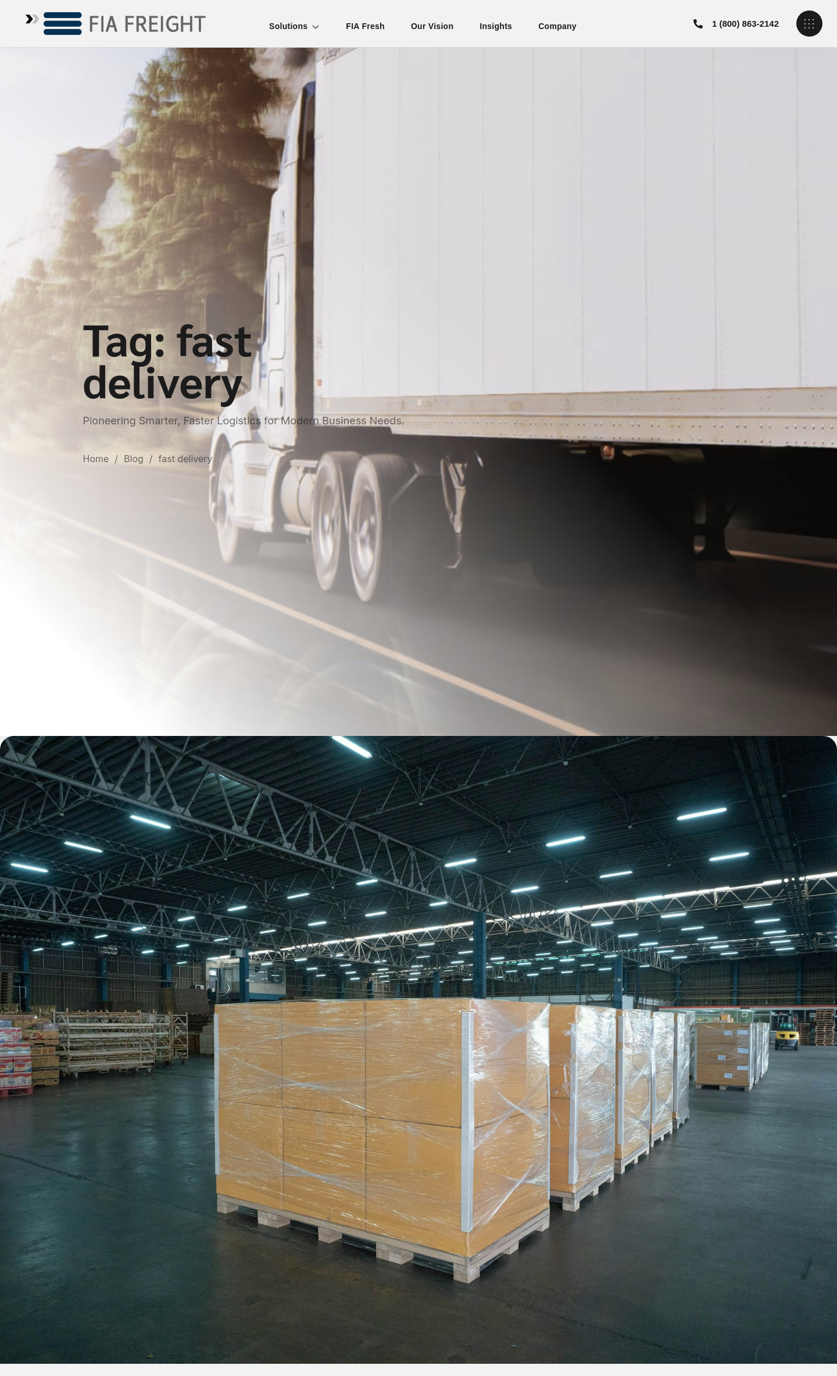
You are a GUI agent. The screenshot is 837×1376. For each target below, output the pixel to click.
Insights (496, 26)
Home (96, 458)
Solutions (294, 26)
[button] (736, 23)
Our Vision (432, 26)
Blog (134, 458)
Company (557, 26)
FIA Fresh (365, 26)
